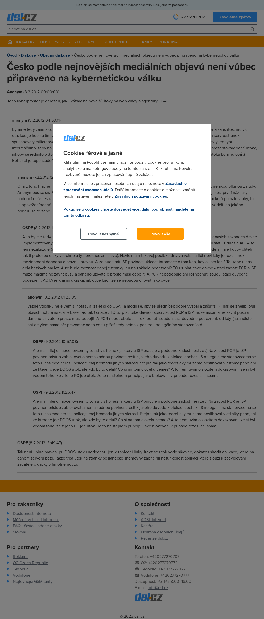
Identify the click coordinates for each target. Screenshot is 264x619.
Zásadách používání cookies (141, 196)
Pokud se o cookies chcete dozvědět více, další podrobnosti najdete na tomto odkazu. (128, 212)
